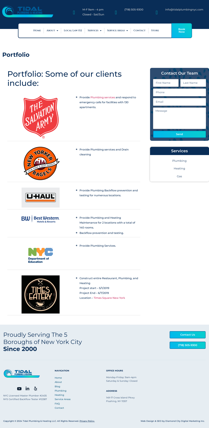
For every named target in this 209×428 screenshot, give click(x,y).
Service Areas (117, 30)
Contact (139, 30)
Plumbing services (102, 97)
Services (94, 30)
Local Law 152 (73, 30)
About (52, 30)
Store (155, 30)
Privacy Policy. (87, 421)
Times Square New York (109, 297)
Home (37, 30)
